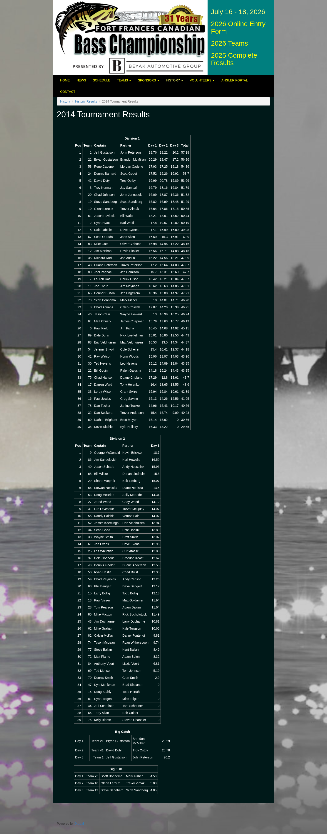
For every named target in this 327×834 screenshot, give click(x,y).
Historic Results (86, 101)
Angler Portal (234, 80)
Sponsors (148, 80)
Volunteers (202, 80)
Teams (124, 80)
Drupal (79, 823)
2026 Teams (229, 43)
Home (65, 80)
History (174, 80)
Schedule (101, 80)
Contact (67, 91)
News (81, 80)
